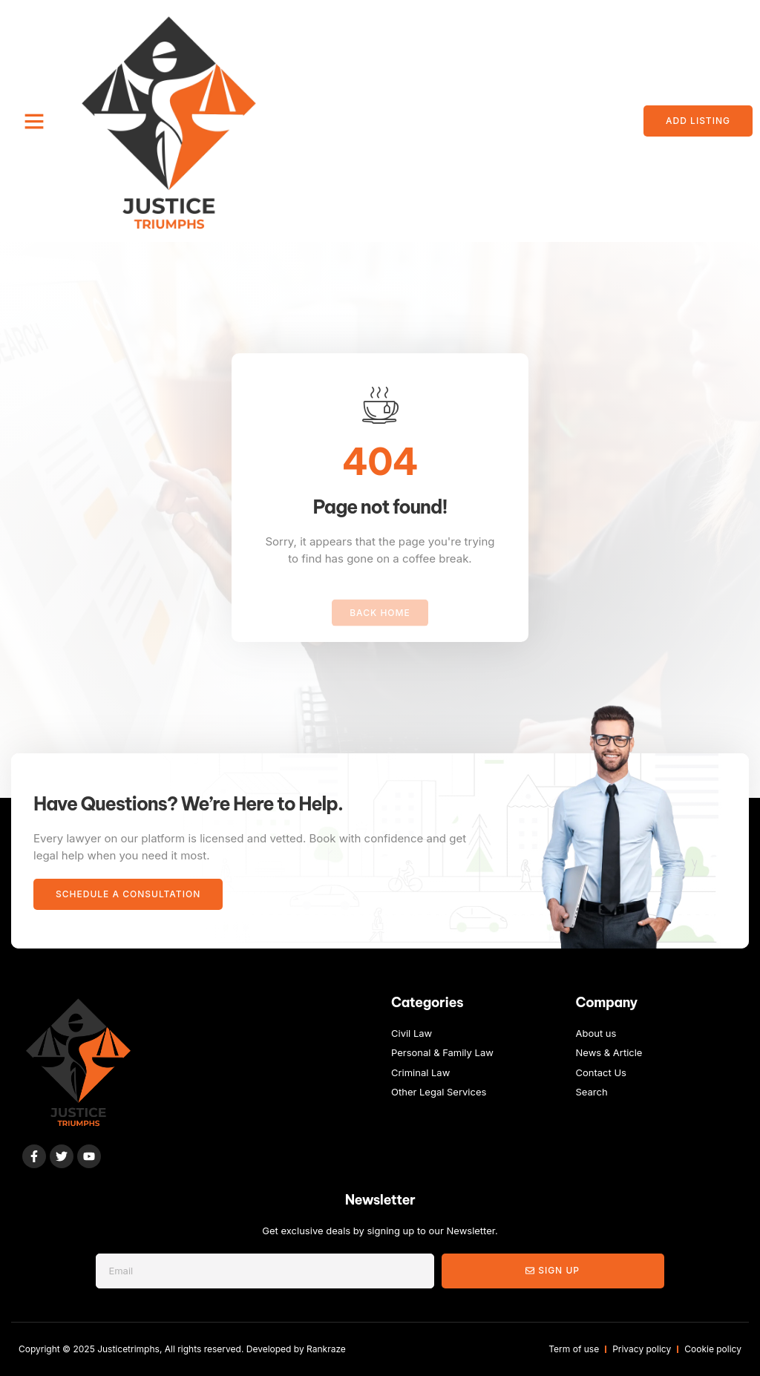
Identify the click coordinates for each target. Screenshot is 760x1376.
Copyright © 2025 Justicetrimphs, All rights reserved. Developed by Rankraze (182, 1348)
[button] (34, 121)
